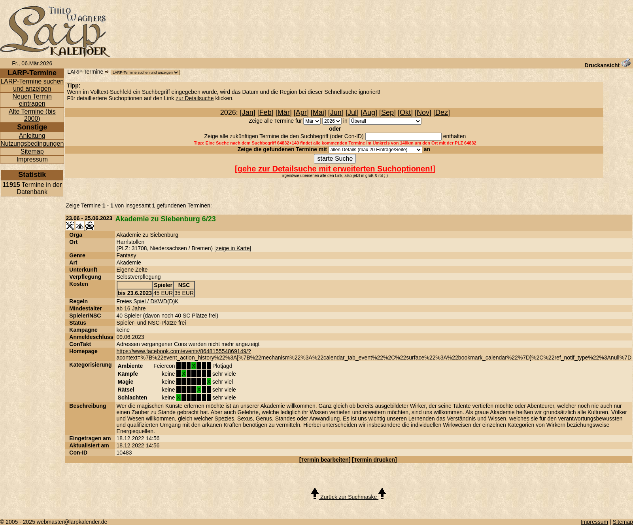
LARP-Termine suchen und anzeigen (32, 85)
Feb (265, 112)
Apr (301, 112)
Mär (284, 112)
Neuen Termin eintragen (32, 100)
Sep (387, 112)
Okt (405, 112)
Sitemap (32, 151)
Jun (336, 112)
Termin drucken (374, 460)
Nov (423, 112)
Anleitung (32, 135)
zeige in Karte (233, 248)
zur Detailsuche (195, 98)
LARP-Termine (85, 71)
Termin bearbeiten (324, 460)
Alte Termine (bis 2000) (32, 115)
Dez (441, 112)
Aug (369, 112)
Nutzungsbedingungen (32, 143)
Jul (352, 112)
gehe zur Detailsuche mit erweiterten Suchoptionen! (335, 168)
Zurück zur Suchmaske (348, 497)
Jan (247, 112)
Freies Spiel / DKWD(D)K (148, 301)
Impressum (32, 159)
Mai (318, 112)
